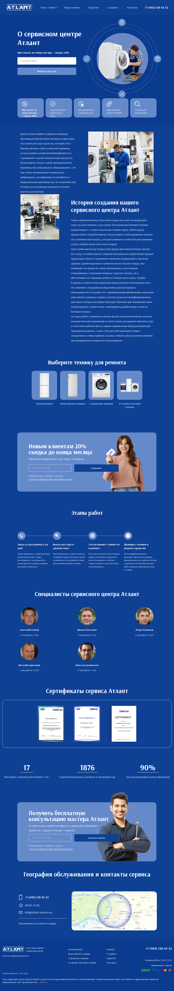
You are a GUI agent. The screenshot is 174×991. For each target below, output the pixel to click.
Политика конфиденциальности (15, 955)
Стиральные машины (78, 958)
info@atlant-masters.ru (38, 912)
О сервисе (112, 7)
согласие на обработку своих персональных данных (51, 479)
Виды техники (71, 7)
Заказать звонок (96, 838)
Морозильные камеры (79, 953)
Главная (110, 949)
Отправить (96, 468)
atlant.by (43, 982)
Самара (51, 7)
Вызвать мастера (47, 71)
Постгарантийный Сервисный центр (19, 7)
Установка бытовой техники (82, 962)
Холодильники (75, 949)
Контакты (132, 7)
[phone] (50, 468)
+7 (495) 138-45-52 (156, 7)
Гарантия (93, 7)
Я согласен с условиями (102, 477)
